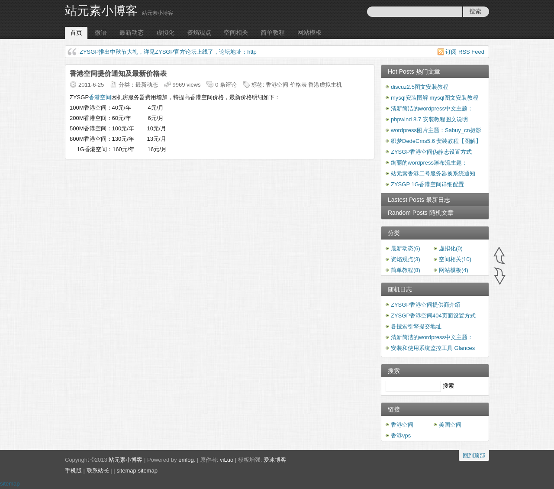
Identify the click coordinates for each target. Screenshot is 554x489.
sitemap (126, 470)
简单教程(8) (405, 270)
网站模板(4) (453, 270)
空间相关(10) (455, 259)
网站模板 (309, 32)
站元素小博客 (101, 10)
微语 (101, 32)
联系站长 (98, 470)
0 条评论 (226, 84)
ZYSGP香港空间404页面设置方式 (433, 315)
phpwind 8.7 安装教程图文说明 (429, 119)
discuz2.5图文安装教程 (419, 87)
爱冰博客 (275, 460)
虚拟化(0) (451, 248)
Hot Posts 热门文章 (414, 71)
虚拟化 (165, 32)
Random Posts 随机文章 (421, 212)
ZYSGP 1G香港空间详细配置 (427, 184)
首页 (76, 32)
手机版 (73, 470)
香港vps (401, 435)
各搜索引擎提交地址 (416, 326)
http (252, 52)
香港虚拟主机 (325, 84)
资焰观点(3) (405, 259)
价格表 (298, 84)
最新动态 (131, 32)
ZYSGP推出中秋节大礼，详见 (117, 52)
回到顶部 (474, 455)
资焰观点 (199, 32)
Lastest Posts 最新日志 (419, 199)
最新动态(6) (405, 248)
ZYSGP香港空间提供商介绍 (426, 304)
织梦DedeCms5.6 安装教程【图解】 (436, 141)
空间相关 (236, 32)
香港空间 (277, 84)
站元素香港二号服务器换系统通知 (433, 173)
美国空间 (450, 424)
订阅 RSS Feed (464, 52)
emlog (185, 460)
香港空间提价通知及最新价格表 (118, 73)
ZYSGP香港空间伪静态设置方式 (431, 152)
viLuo (226, 460)
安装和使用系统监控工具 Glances (433, 348)
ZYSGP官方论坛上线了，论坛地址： (201, 52)
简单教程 (273, 32)
